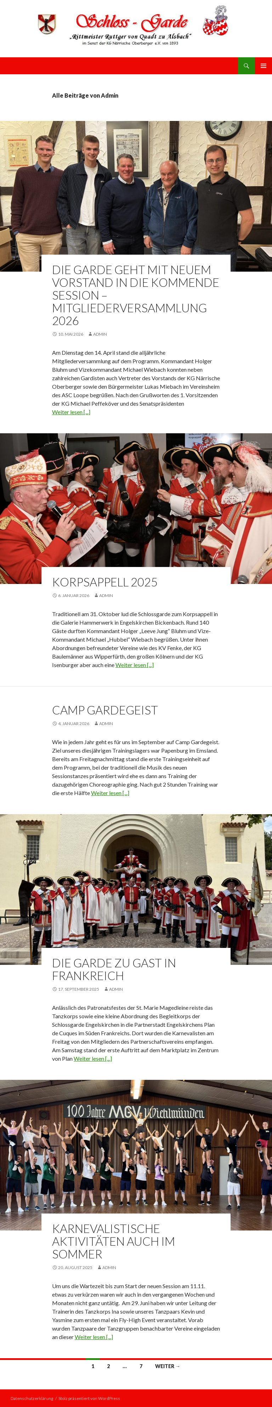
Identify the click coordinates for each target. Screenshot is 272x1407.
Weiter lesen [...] (71, 412)
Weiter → (167, 1366)
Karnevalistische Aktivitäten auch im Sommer (113, 1241)
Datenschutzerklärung (32, 1398)
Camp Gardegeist (105, 710)
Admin (100, 334)
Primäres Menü (263, 65)
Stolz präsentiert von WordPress (89, 1398)
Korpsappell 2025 (105, 582)
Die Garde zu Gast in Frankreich (114, 969)
